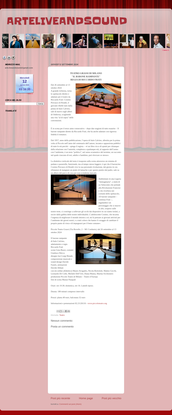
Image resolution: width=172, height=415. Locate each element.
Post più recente (60, 398)
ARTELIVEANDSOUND (66, 21)
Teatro (62, 315)
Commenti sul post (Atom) (70, 404)
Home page (86, 398)
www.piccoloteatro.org (97, 303)
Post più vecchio (111, 398)
